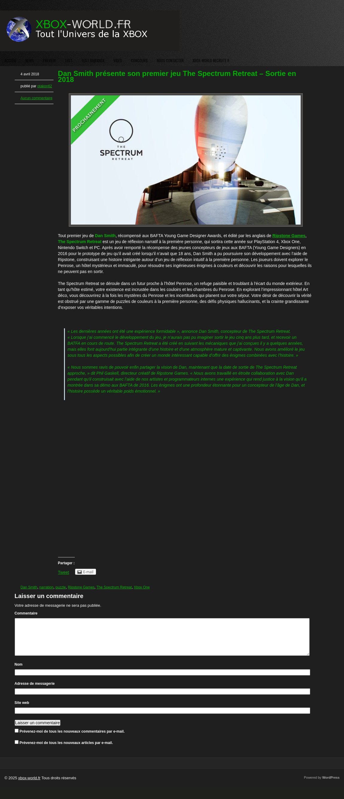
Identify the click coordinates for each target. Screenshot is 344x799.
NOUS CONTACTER (170, 60)
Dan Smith (29, 587)
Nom (19, 672)
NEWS (29, 60)
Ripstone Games (81, 587)
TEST (68, 60)
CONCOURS (139, 60)
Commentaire (26, 613)
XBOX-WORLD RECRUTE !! (211, 60)
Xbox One (142, 587)
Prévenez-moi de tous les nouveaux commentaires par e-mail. (71, 739)
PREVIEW (49, 60)
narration (46, 587)
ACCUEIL (10, 60)
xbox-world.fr (29, 785)
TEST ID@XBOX (92, 60)
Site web (22, 710)
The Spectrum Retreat (114, 587)
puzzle (60, 587)
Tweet (63, 572)
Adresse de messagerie (35, 691)
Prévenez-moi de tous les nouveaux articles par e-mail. (66, 750)
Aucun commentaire (37, 98)
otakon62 (44, 86)
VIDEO (117, 60)
